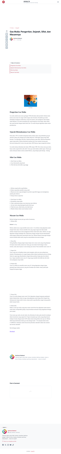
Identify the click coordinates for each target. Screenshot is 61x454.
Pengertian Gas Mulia (16, 65)
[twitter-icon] (5, 445)
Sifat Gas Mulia (14, 70)
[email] (7, 47)
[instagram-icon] (8, 445)
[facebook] (7, 34)
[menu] (3, 2)
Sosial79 (27, 1)
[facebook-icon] (3, 445)
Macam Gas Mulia (15, 72)
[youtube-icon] (10, 445)
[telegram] (7, 42)
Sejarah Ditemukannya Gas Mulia (18, 67)
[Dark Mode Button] (58, 2)
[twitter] (7, 37)
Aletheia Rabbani (12, 430)
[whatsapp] (7, 39)
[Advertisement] (30, 16)
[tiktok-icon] (13, 445)
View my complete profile (9, 441)
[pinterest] (7, 45)
